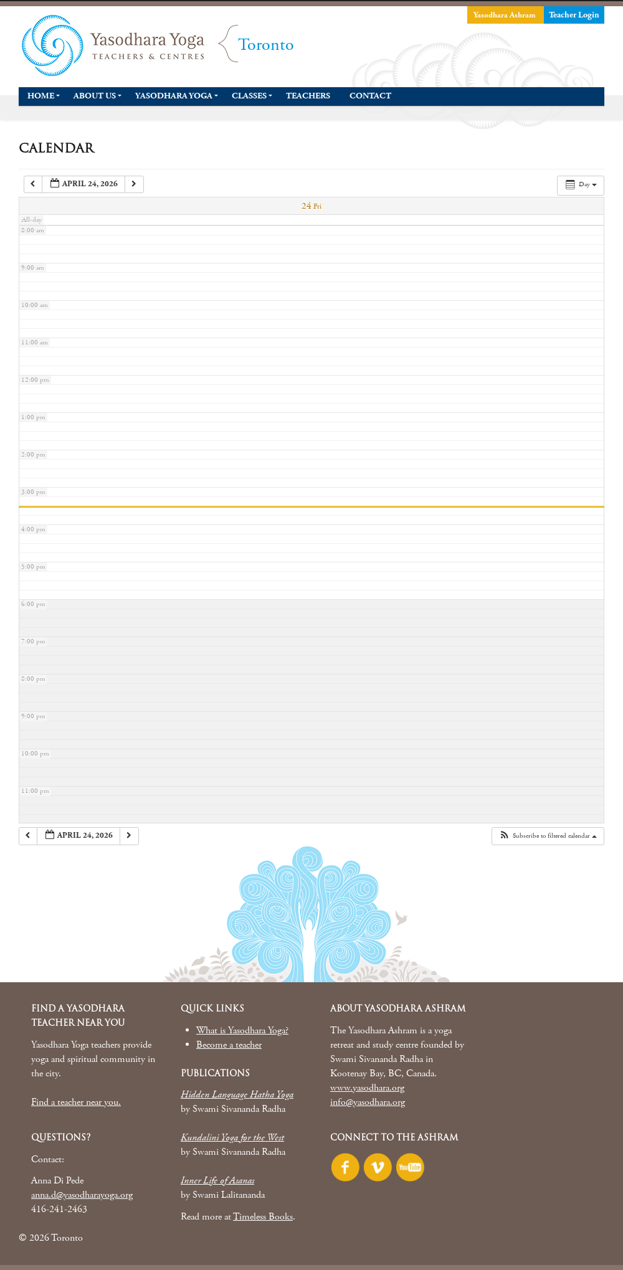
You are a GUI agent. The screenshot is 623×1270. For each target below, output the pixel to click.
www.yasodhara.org (367, 1087)
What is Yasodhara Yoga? (242, 1030)
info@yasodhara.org (367, 1102)
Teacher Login (574, 15)
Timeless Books (263, 1216)
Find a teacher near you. (76, 1102)
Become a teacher (229, 1044)
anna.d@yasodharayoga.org (82, 1194)
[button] (547, 836)
